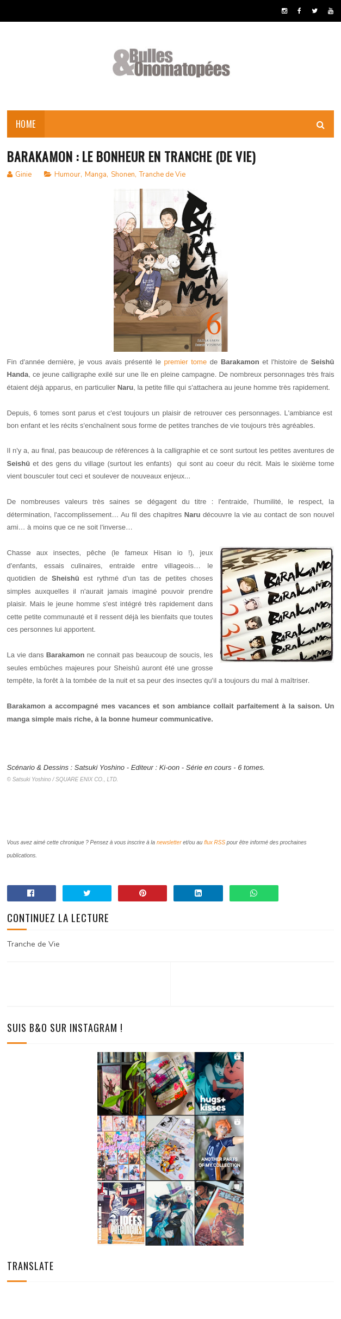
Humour (67, 176)
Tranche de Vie (162, 176)
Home (26, 125)
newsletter (169, 844)
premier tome (185, 363)
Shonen (123, 176)
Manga (96, 176)
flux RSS (214, 844)
